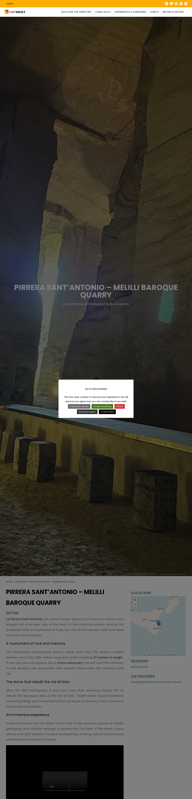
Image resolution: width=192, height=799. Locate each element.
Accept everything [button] (102, 406)
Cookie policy (107, 411)
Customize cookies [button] (79, 406)
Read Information (87, 411)
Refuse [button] (119, 406)
